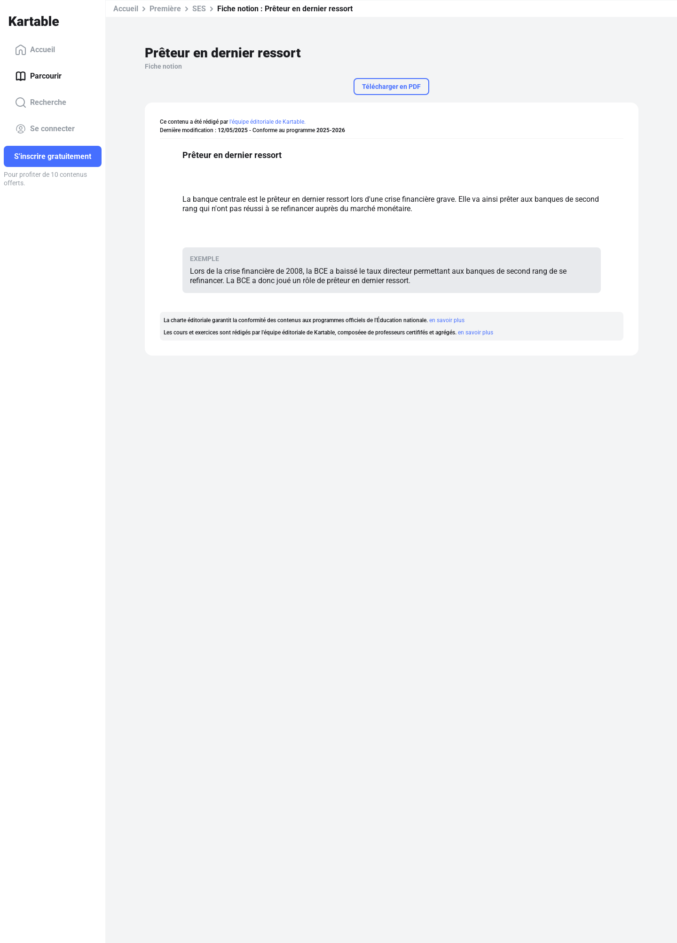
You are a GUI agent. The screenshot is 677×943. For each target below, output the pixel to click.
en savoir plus (446, 320)
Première (165, 8)
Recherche (40, 102)
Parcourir (38, 76)
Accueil (35, 49)
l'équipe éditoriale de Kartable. (267, 122)
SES (199, 8)
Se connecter (45, 129)
